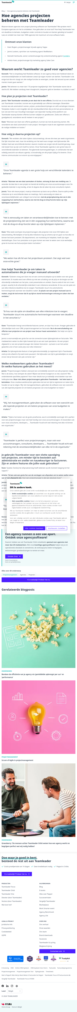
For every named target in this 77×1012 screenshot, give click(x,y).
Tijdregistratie (39, 971)
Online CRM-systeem (22, 968)
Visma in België (17, 1007)
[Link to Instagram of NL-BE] (12, 986)
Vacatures (43, 939)
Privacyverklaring (8, 928)
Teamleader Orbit (8, 890)
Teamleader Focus (8, 887)
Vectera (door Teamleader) (12, 901)
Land (4, 991)
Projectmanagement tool (25, 971)
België (12, 522)
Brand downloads (46, 935)
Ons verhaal (43, 924)
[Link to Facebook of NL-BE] (3, 986)
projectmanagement (8, 971)
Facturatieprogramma (64, 968)
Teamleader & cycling (47, 942)
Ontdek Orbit (14, 556)
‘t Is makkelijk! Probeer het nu (38, 580)
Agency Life (43, 916)
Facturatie (52, 968)
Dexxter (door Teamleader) (12, 897)
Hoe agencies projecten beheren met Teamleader (23, 11)
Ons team (43, 932)
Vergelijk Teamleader (47, 901)
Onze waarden (44, 928)
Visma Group (6, 1007)
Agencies (23, 575)
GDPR (4, 935)
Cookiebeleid (6, 932)
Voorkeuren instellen (56, 528)
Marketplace (44, 905)
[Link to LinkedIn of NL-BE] (7, 986)
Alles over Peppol (45, 894)
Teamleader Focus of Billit (25, 979)
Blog (3, 11)
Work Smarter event (46, 908)
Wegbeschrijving (45, 946)
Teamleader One (8, 894)
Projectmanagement (10, 575)
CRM (11, 968)
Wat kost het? (7, 905)
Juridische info (7, 924)
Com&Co (66, 56)
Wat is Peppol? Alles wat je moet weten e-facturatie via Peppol (22, 975)
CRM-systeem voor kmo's (39, 968)
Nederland (20, 522)
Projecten (32, 575)
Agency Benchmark (46, 912)
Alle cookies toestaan (34, 528)
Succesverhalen (45, 897)
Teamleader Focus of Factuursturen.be (57, 975)
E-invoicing (5, 968)
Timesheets (49, 971)
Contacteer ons (57, 951)
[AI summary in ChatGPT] (17, 986)
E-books (42, 890)
